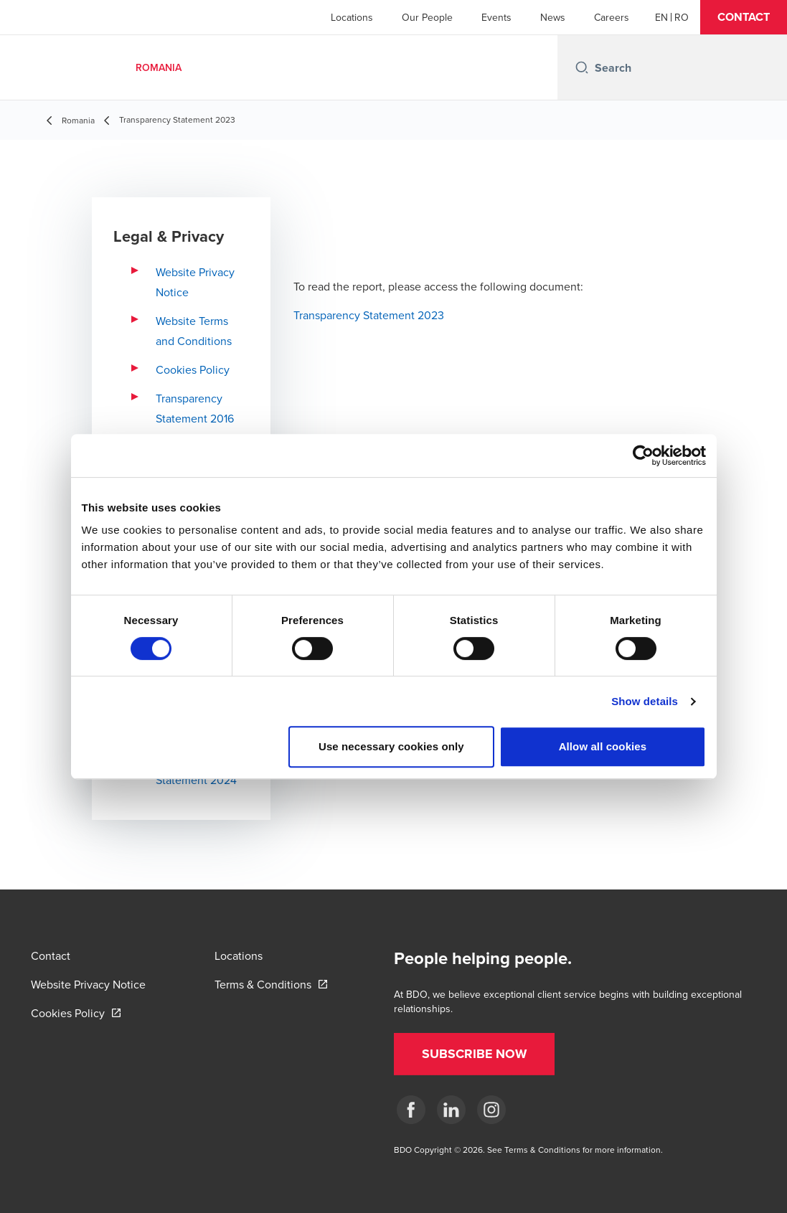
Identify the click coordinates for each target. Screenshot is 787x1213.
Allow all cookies (603, 746)
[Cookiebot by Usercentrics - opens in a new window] (643, 455)
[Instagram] (491, 1109)
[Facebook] (411, 1109)
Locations (352, 17)
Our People (427, 17)
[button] (743, 17)
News (552, 17)
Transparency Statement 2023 (368, 315)
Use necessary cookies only (391, 746)
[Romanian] (681, 17)
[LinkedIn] (451, 1109)
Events (496, 17)
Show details (644, 701)
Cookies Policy (193, 369)
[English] (661, 17)
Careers (611, 17)
